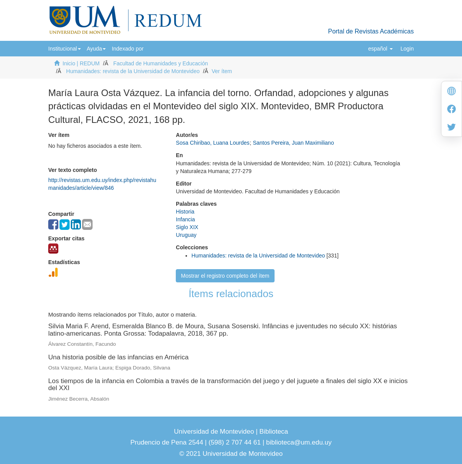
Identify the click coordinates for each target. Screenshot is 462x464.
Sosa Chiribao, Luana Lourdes (212, 143)
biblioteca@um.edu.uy (298, 442)
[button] (64, 49)
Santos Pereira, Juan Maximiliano (293, 143)
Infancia (185, 219)
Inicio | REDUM (81, 63)
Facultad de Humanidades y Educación (160, 63)
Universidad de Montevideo (215, 431)
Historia (185, 211)
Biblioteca (272, 431)
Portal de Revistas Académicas (371, 31)
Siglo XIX (187, 227)
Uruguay (186, 235)
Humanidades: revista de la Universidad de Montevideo (133, 71)
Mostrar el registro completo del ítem (225, 276)
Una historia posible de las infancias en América (118, 357)
